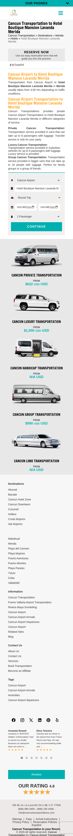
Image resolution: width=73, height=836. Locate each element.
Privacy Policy (21, 822)
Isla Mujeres (15, 523)
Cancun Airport (17, 612)
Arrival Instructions (46, 819)
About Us (13, 651)
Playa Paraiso (16, 568)
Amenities (14, 695)
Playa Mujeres (16, 553)
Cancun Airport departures (23, 700)
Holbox (12, 514)
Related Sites (16, 631)
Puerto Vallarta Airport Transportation (29, 602)
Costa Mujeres (16, 519)
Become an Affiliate (19, 670)
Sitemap (17, 819)
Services (13, 661)
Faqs (29, 819)
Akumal (12, 489)
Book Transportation (20, 665)
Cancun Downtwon (19, 504)
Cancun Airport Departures (24, 621)
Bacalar (12, 494)
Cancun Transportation (21, 35)
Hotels (14, 38)
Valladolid (13, 582)
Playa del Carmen (18, 548)
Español (36, 825)
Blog (10, 636)
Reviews (37, 774)
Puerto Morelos (17, 563)
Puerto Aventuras (18, 558)
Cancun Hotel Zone (19, 499)
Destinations (45, 35)
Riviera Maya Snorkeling (22, 607)
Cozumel (13, 509)
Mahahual (14, 538)
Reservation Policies (45, 822)
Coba (11, 577)
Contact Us (14, 656)
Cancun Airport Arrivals (21, 617)
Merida (59, 35)
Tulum (11, 573)
